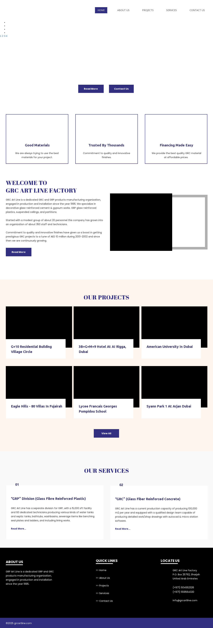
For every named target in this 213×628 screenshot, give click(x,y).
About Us (123, 10)
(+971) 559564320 (183, 592)
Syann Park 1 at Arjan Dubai (169, 406)
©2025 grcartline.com (19, 623)
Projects (148, 10)
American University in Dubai (170, 347)
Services (171, 10)
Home (101, 10)
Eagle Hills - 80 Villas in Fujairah (36, 406)
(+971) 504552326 (183, 587)
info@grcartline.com (185, 600)
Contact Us (197, 10)
